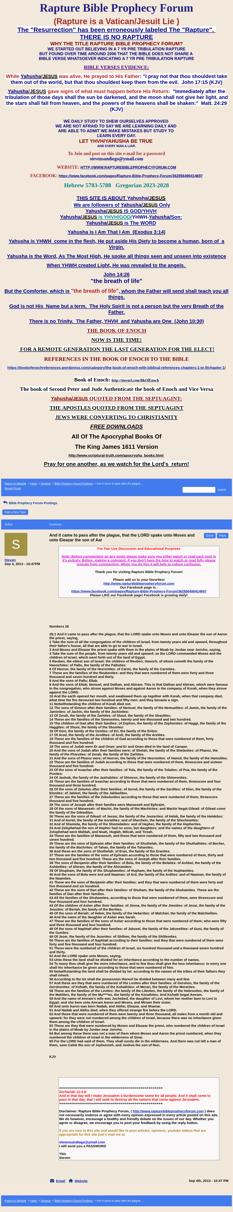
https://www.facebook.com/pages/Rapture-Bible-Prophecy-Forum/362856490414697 (138, 591)
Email (60, 1181)
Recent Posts (13, 488)
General (46, 483)
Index (33, 483)
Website (81, 1181)
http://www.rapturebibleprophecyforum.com (138, 583)
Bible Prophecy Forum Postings (73, 483)
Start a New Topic (15, 512)
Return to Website (15, 483)
